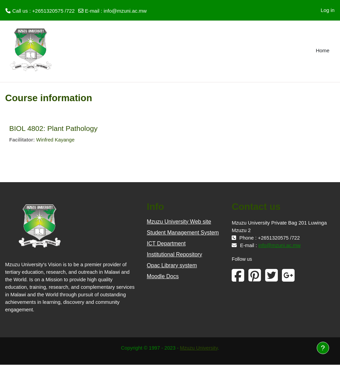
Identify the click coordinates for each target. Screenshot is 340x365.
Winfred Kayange (56, 140)
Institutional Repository (174, 255)
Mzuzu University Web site (179, 222)
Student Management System (183, 233)
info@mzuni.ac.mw (125, 11)
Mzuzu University (199, 348)
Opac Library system (172, 266)
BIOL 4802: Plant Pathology (53, 128)
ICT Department (166, 244)
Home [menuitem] (322, 50)
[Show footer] (323, 348)
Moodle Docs (163, 277)
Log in (328, 10)
